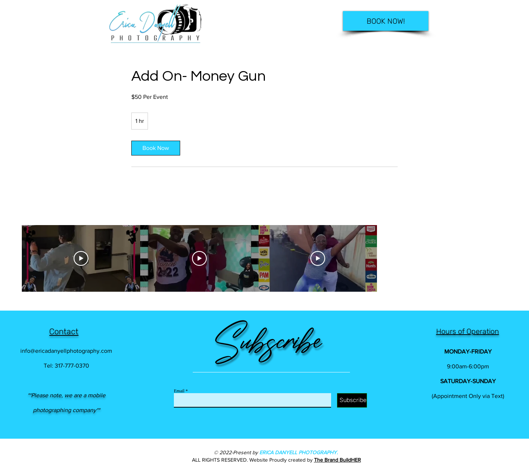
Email (179, 391)
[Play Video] (81, 258)
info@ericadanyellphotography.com (66, 351)
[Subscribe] (352, 400)
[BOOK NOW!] (385, 21)
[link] (155, 148)
